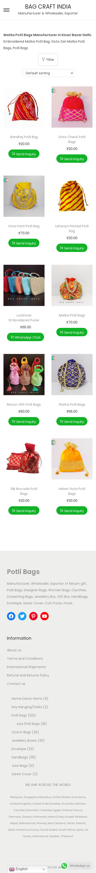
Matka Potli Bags (72, 315)
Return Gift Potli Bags (24, 404)
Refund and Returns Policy (28, 675)
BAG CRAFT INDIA (48, 6)
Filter (48, 59)
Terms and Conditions (25, 658)
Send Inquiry (24, 154)
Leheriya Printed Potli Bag (72, 228)
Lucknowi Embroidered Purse (24, 318)
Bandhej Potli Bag (24, 137)
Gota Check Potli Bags (72, 139)
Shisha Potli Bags (72, 404)
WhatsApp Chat (25, 337)
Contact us (16, 683)
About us (14, 650)
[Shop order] (48, 73)
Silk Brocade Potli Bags (23, 491)
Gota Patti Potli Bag (23, 226)
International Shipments (26, 667)
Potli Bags (23, 571)
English (18, 869)
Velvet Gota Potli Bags (71, 491)
